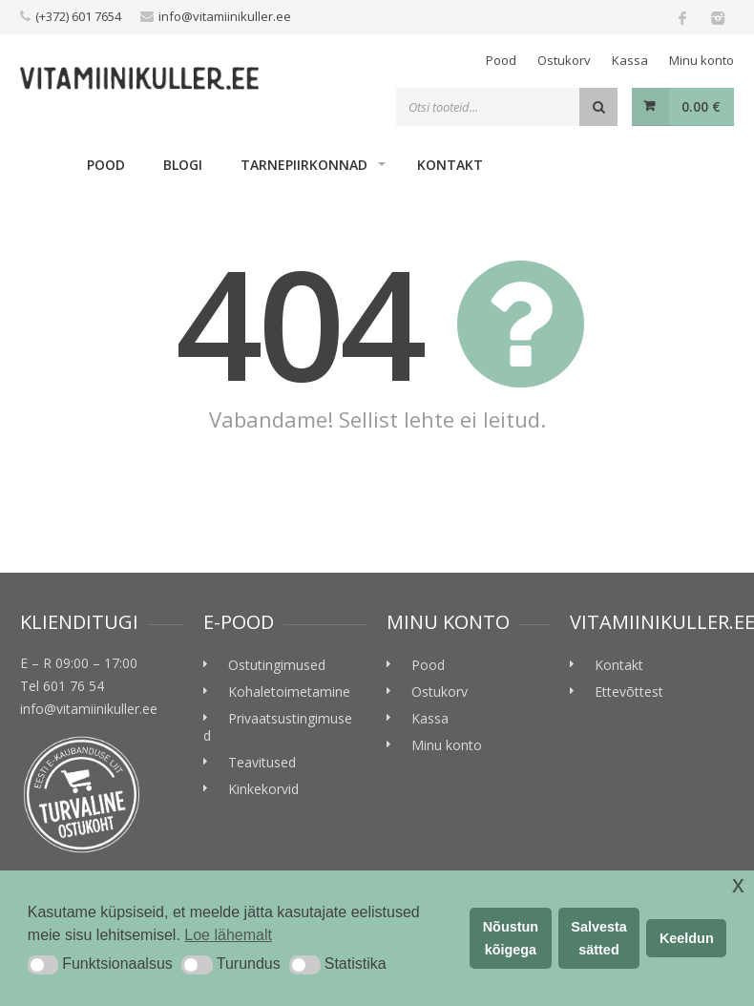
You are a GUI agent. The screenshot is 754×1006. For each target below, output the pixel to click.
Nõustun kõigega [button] (510, 938)
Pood (501, 60)
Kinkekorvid (263, 789)
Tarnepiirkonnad (304, 165)
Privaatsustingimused (277, 726)
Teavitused (262, 762)
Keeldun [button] (687, 938)
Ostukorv (564, 60)
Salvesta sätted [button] (598, 938)
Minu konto (701, 60)
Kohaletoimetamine (289, 691)
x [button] (738, 884)
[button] (43, 965)
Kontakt (450, 165)
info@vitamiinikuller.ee (224, 16)
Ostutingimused (276, 665)
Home (44, 164)
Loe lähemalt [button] (228, 935)
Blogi (182, 165)
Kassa (630, 60)
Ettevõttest (629, 691)
